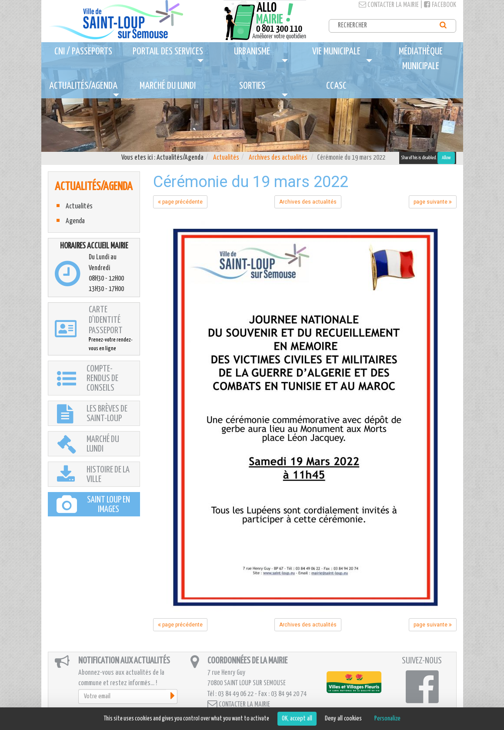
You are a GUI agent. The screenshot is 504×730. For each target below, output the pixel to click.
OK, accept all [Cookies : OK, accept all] (297, 718)
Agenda (75, 221)
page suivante (433, 202)
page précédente (180, 202)
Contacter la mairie (389, 5)
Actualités (226, 157)
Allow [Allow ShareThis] (446, 157)
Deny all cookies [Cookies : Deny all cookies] (343, 718)
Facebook (440, 5)
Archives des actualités (278, 157)
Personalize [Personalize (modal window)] (387, 718)
